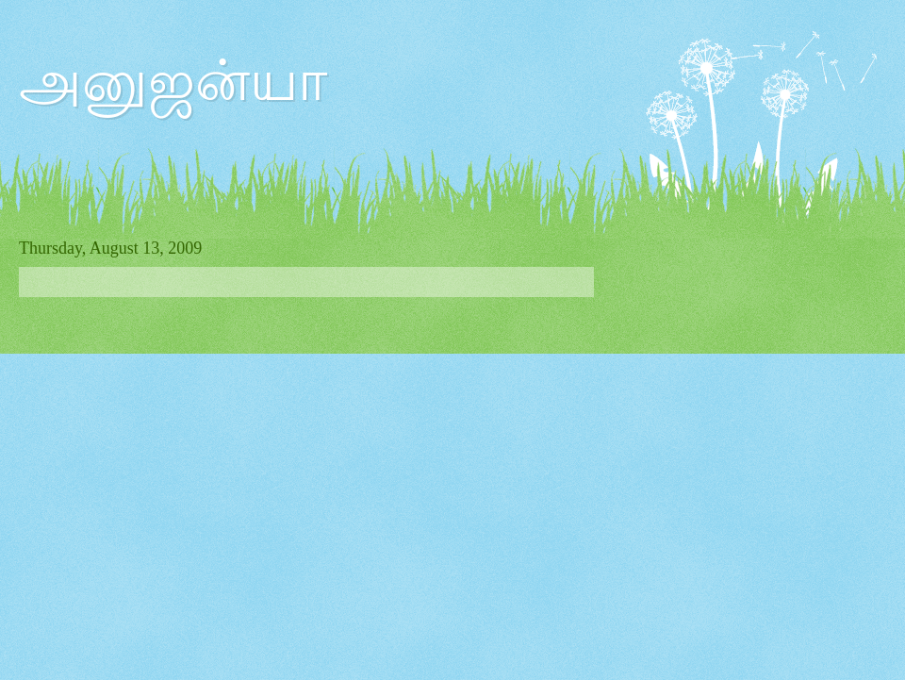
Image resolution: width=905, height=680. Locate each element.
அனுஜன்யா (173, 81)
